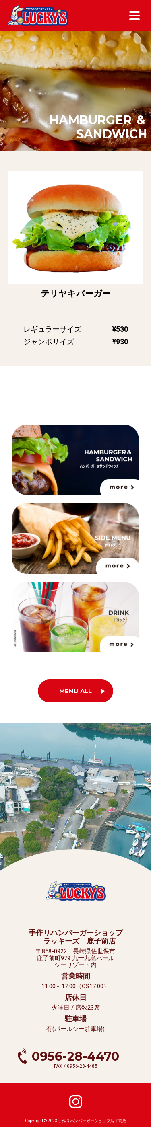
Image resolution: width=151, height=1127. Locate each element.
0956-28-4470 (75, 1056)
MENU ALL (75, 691)
